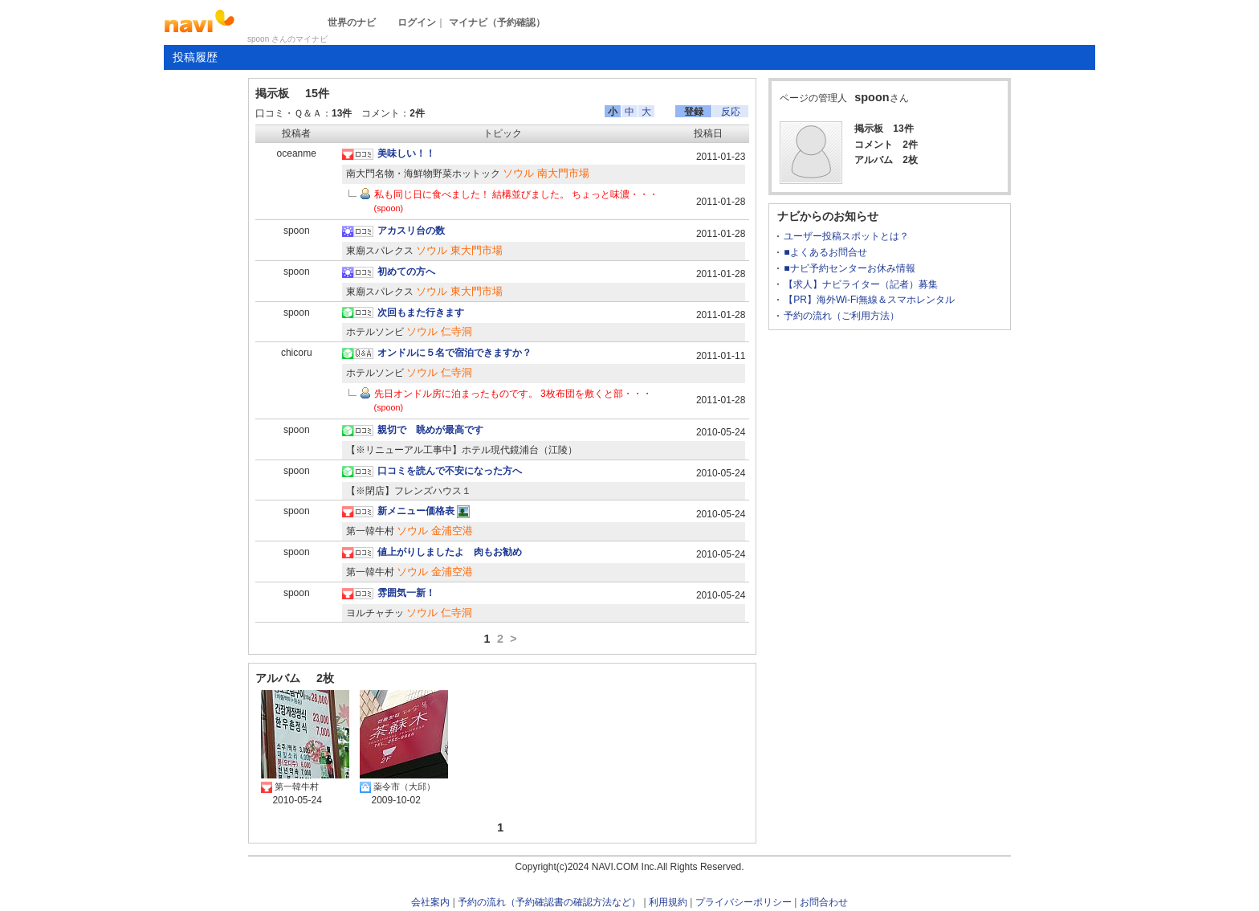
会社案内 (430, 902)
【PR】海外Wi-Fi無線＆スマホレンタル (869, 299)
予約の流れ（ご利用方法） (841, 315)
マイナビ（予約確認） (497, 22)
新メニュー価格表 (415, 511)
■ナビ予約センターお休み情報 (849, 268)
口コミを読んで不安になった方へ (449, 470)
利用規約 (668, 902)
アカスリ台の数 (411, 230)
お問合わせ (824, 902)
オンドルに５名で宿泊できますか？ (454, 352)
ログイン (416, 22)
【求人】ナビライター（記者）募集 (861, 284)
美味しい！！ (406, 153)
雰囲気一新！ (406, 592)
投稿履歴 (195, 57)
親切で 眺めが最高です (430, 429)
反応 (730, 111)
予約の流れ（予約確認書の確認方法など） (549, 902)
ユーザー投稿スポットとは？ (846, 236)
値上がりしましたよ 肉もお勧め (449, 552)
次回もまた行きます (420, 312)
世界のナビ (352, 22)
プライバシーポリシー (743, 902)
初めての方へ (406, 271)
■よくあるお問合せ (825, 252)
